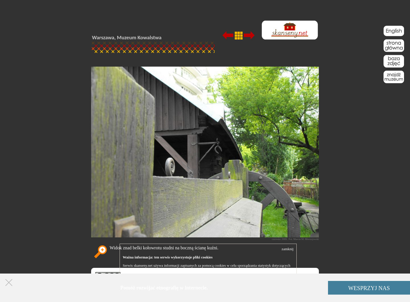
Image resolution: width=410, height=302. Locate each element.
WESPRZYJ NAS (369, 288)
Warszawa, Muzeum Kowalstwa (126, 37)
